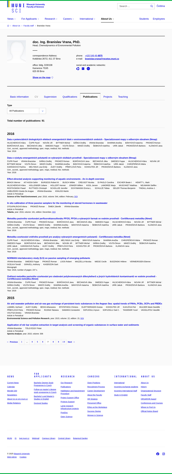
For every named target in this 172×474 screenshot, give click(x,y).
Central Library (64, 438)
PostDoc (64, 413)
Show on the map (43, 77)
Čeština (161, 6)
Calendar (11, 387)
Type (9, 105)
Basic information (19, 96)
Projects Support (68, 402)
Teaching (123, 96)
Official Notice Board (149, 411)
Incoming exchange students (126, 387)
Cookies (23, 457)
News (10, 376)
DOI (76, 196)
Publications (90, 96)
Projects (107, 96)
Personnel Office (94, 403)
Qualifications (70, 96)
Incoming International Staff (125, 391)
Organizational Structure (151, 391)
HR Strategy (92, 399)
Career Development (96, 391)
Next (71, 342)
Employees (159, 19)
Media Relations (14, 403)
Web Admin (12, 457)
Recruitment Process (96, 387)
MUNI (9, 438)
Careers (93, 376)
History (144, 387)
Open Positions (93, 383)
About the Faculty (94, 395)
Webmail (35, 438)
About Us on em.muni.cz (17, 399)
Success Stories (94, 411)
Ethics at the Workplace (97, 407)
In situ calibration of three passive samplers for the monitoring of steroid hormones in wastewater (57, 203)
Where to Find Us (148, 407)
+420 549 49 (93, 56)
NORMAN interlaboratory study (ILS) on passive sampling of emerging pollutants (48, 258)
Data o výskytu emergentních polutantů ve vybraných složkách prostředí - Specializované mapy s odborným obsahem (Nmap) (71, 158)
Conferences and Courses (152, 403)
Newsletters (12, 395)
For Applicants (42, 375)
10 (63, 342)
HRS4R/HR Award (148, 399)
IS (15, 438)
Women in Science (95, 415)
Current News (13, 383)
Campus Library (48, 438)
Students (144, 19)
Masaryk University (22, 454)
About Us (148, 376)
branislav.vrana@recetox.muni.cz (102, 59)
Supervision (50, 96)
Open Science (67, 417)
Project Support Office (70, 398)
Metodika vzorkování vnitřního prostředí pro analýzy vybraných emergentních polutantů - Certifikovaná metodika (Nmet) (68, 237)
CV (36, 96)
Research (68, 376)
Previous (12, 342)
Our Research (66, 383)
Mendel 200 (12, 391)
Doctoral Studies (41, 403)
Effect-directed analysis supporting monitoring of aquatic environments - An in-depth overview (55, 179)
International (125, 376)
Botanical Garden (80, 438)
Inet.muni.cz (24, 438)
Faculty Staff (146, 395)
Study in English (121, 395)
